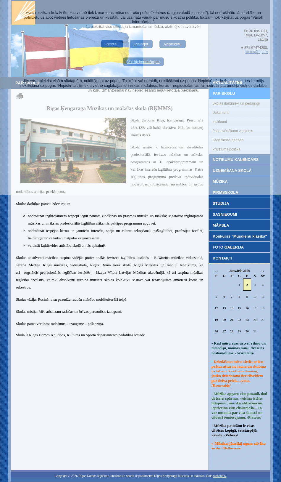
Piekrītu (112, 44)
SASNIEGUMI (225, 214)
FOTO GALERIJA (228, 247)
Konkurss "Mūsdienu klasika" (240, 236)
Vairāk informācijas (143, 62)
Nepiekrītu (172, 44)
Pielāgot (141, 44)
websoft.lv (219, 476)
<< (216, 271)
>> (262, 271)
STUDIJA (221, 203)
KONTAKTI (222, 258)
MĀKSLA (221, 225)
